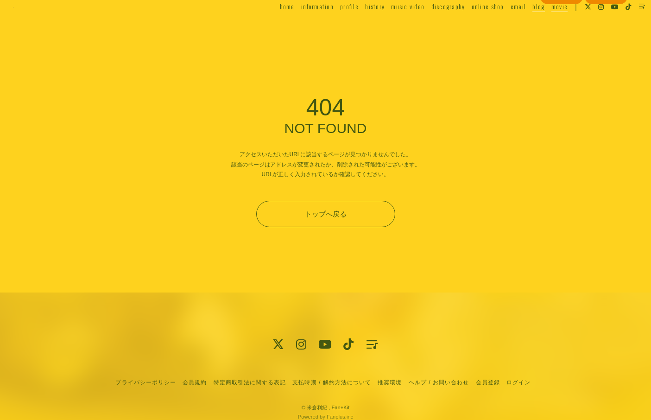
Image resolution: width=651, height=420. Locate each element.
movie (540, 26)
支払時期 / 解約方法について (331, 382)
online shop (469, 26)
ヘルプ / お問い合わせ (439, 382)
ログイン (606, 43)
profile (331, 26)
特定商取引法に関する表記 (250, 382)
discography (429, 26)
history (356, 26)
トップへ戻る (326, 214)
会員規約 (195, 382)
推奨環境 (390, 382)
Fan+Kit (340, 407)
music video (389, 26)
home (268, 26)
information (298, 26)
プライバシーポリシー (145, 382)
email (499, 26)
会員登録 (562, 43)
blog (520, 26)
